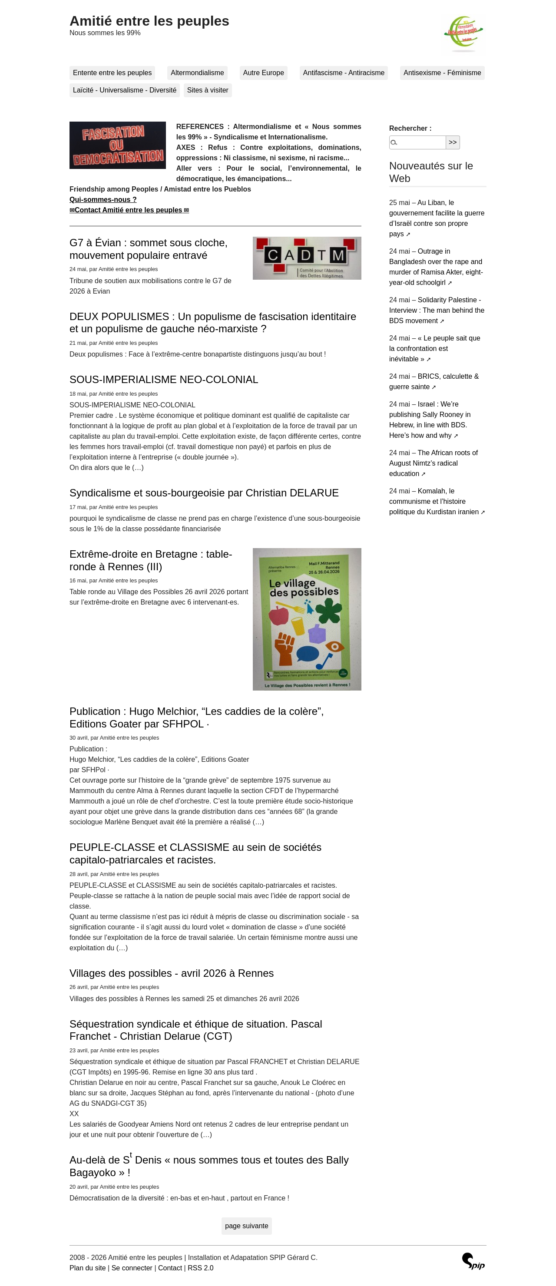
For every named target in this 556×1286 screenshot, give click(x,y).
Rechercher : (410, 128)
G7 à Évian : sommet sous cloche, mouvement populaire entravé (149, 249)
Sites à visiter (207, 90)
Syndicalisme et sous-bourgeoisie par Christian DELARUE (204, 493)
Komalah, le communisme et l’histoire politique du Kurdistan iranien (434, 501)
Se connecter (132, 1268)
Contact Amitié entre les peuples (128, 210)
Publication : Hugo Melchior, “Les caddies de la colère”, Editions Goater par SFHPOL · (197, 717)
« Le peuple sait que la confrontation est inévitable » (434, 348)
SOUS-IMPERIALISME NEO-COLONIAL (164, 379)
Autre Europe (263, 72)
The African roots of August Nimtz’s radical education (433, 463)
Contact (170, 1268)
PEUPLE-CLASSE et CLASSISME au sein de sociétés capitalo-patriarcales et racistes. (195, 853)
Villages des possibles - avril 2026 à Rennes (172, 973)
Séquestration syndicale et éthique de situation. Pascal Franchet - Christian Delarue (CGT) (196, 1030)
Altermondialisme (197, 72)
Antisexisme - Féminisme (442, 72)
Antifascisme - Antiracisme (344, 72)
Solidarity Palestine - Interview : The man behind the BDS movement (436, 310)
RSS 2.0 (201, 1268)
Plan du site (88, 1268)
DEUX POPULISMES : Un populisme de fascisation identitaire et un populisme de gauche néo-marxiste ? (213, 323)
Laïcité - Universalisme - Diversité (124, 90)
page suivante (246, 1226)
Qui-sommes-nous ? (103, 199)
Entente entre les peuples (112, 72)
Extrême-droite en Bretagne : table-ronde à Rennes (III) (151, 560)
